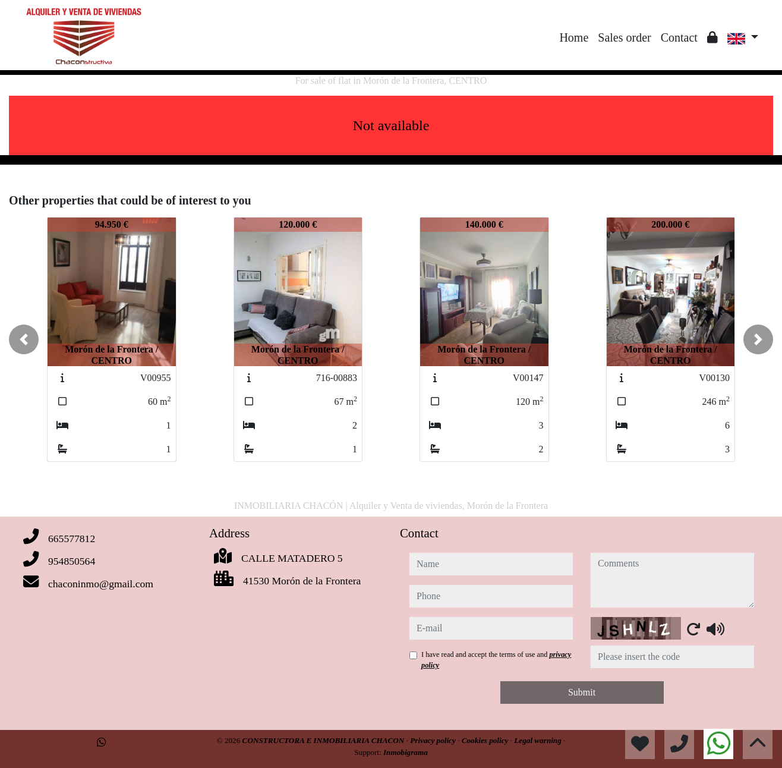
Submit (581, 692)
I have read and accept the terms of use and (496, 659)
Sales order (624, 37)
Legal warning (538, 740)
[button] (24, 339)
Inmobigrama (405, 752)
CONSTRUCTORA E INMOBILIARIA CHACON (324, 740)
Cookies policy (486, 740)
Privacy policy (434, 740)
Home (573, 37)
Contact (679, 37)
